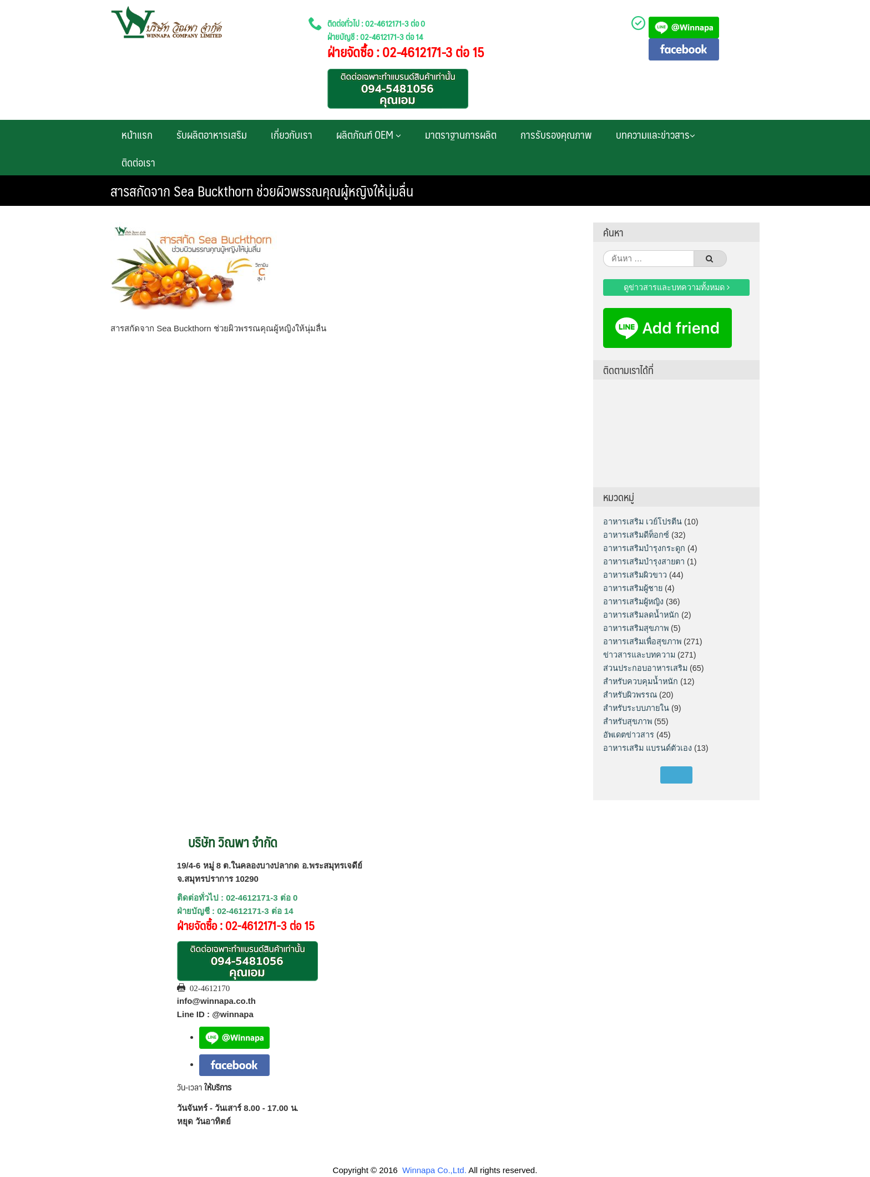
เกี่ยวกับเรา (291, 134)
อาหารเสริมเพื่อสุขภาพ (642, 641)
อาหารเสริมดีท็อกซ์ (636, 535)
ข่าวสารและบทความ (639, 654)
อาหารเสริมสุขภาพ (636, 628)
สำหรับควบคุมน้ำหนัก (640, 681)
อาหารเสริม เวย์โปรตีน (642, 521)
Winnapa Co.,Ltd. (434, 1170)
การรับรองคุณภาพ (556, 134)
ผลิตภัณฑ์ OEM (368, 134)
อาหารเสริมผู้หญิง (633, 601)
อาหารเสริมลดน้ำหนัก (641, 614)
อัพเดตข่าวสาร (628, 734)
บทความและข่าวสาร (655, 134)
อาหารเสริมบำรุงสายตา (644, 561)
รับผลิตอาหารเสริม (211, 134)
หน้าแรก (137, 134)
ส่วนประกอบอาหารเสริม (645, 668)
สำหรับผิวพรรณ (630, 694)
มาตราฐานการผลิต (461, 134)
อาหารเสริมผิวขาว (635, 574)
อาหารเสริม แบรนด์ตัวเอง (647, 748)
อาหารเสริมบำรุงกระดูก (644, 548)
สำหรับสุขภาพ (627, 721)
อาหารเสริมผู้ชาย (632, 588)
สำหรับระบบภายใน (636, 708)
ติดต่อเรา (138, 162)
